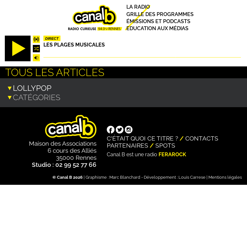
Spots (165, 144)
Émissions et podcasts (158, 21)
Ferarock (172, 154)
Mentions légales (225, 176)
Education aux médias (157, 28)
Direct (52, 38)
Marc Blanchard (124, 176)
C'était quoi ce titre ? (142, 137)
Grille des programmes (160, 14)
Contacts (201, 137)
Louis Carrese (192, 176)
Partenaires (127, 144)
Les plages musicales (74, 45)
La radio (138, 7)
